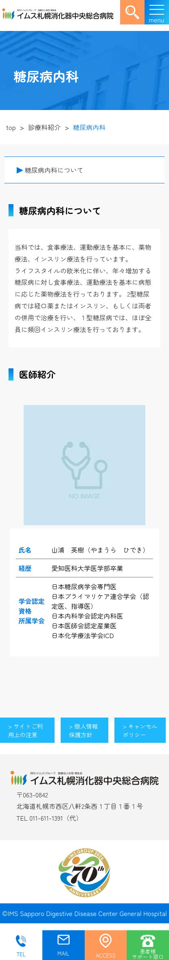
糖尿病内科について (54, 170)
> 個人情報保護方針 (83, 730)
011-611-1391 (46, 818)
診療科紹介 (44, 127)
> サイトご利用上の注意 (25, 730)
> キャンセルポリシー (140, 730)
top (11, 127)
